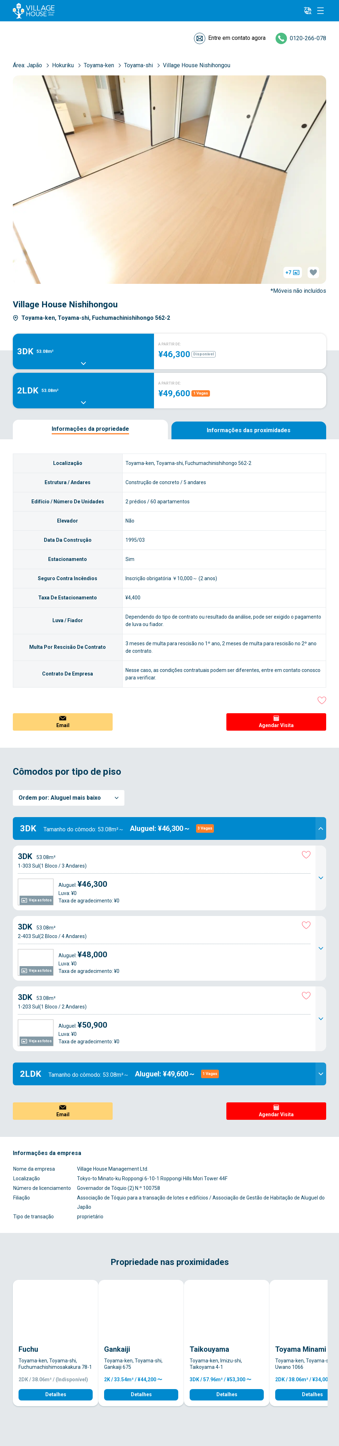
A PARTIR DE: (169, 344)
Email (63, 725)
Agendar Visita (276, 725)
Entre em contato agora (237, 38)
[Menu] (320, 10)
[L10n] (307, 10)
